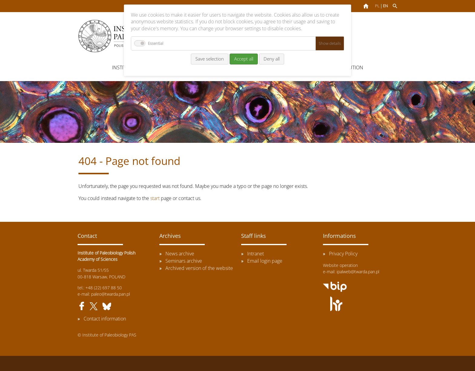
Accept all (243, 59)
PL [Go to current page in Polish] (377, 6)
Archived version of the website (199, 268)
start (155, 198)
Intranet (255, 253)
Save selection (209, 59)
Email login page (264, 261)
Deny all (272, 59)
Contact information (105, 318)
